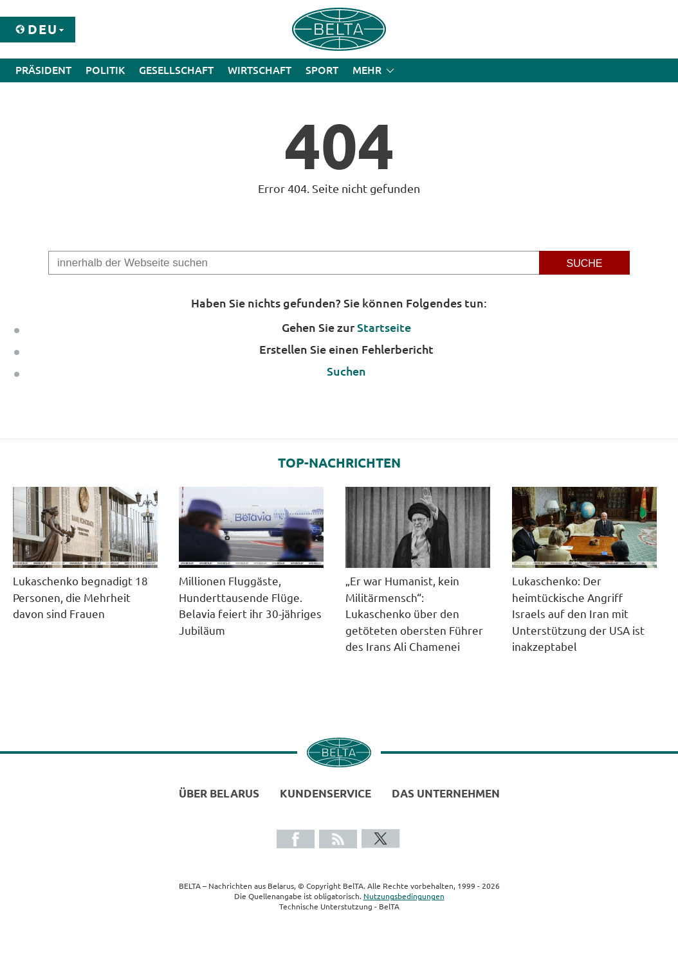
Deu (43, 29)
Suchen (346, 371)
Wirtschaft (259, 70)
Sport (322, 70)
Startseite (384, 327)
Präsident (43, 70)
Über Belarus (219, 793)
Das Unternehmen (446, 793)
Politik (105, 70)
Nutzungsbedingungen (403, 896)
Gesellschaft (176, 70)
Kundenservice (325, 793)
